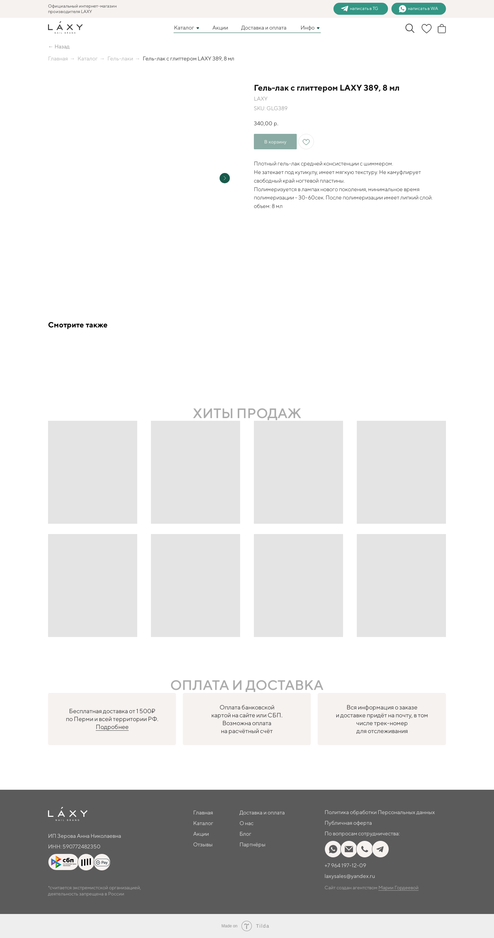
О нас (246, 823)
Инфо (308, 27)
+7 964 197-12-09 (345, 865)
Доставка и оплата (263, 27)
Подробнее (112, 726)
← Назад (59, 46)
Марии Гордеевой (398, 887)
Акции (220, 27)
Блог (245, 834)
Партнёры (252, 844)
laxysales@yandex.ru (350, 876)
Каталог (184, 27)
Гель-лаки (120, 58)
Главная (58, 58)
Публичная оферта (348, 823)
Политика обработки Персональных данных (380, 812)
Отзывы (203, 844)
